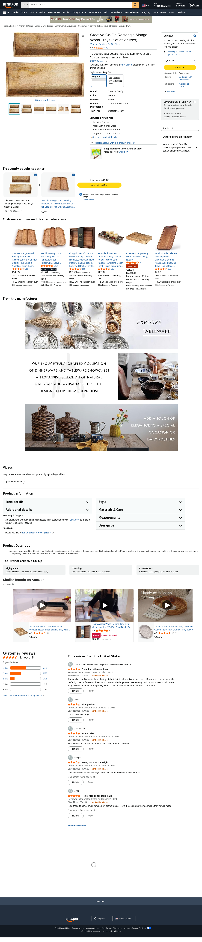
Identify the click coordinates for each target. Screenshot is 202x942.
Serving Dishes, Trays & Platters (103, 26)
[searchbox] (80, 5)
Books (66, 12)
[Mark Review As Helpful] (75, 691)
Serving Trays (125, 26)
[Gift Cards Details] (100, 12)
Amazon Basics (37, 12)
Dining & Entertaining (44, 26)
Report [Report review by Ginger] (91, 782)
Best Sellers (54, 12)
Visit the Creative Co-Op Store (105, 44)
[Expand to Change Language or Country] (110, 918)
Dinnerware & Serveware (65, 26)
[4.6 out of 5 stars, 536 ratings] (106, 269)
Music (172, 12)
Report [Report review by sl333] (91, 815)
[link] (58, 185)
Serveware (82, 26)
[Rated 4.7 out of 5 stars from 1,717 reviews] (174, 633)
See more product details (104, 137)
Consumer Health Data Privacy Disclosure (104, 928)
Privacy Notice (78, 928)
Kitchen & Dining (26, 26)
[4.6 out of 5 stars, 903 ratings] (163, 269)
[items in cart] (193, 5)
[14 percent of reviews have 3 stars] (25, 678)
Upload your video (14, 481)
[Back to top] (101, 904)
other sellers (126, 64)
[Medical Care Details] (26, 12)
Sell (105, 12)
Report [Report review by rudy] (91, 720)
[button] (6, 12)
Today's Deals (79, 12)
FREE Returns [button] (99, 61)
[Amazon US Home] (72, 920)
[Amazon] (11, 5)
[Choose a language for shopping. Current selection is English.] (100, 918)
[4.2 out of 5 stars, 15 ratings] (133, 262)
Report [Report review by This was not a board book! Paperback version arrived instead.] (91, 691)
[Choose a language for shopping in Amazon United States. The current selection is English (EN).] (145, 5)
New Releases (132, 12)
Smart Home (159, 12)
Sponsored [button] (8, 584)
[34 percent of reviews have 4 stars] (25, 673)
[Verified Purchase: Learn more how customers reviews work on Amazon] (100, 675)
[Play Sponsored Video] (42, 605)
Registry (146, 12)
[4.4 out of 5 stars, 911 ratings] (20, 269)
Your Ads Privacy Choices (135, 928)
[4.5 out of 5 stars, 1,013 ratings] (49, 265)
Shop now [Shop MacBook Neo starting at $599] (123, 152)
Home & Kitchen (10, 26)
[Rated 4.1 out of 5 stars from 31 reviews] (49, 633)
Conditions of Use (62, 928)
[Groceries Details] (121, 12)
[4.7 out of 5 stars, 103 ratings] (77, 269)
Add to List (168, 128)
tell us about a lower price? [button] (38, 532)
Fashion (182, 12)
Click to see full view (45, 100)
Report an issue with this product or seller (112, 143)
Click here (75, 519)
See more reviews (77, 825)
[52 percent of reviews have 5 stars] (25, 668)
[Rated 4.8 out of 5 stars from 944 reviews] (112, 631)
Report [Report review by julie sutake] (91, 748)
